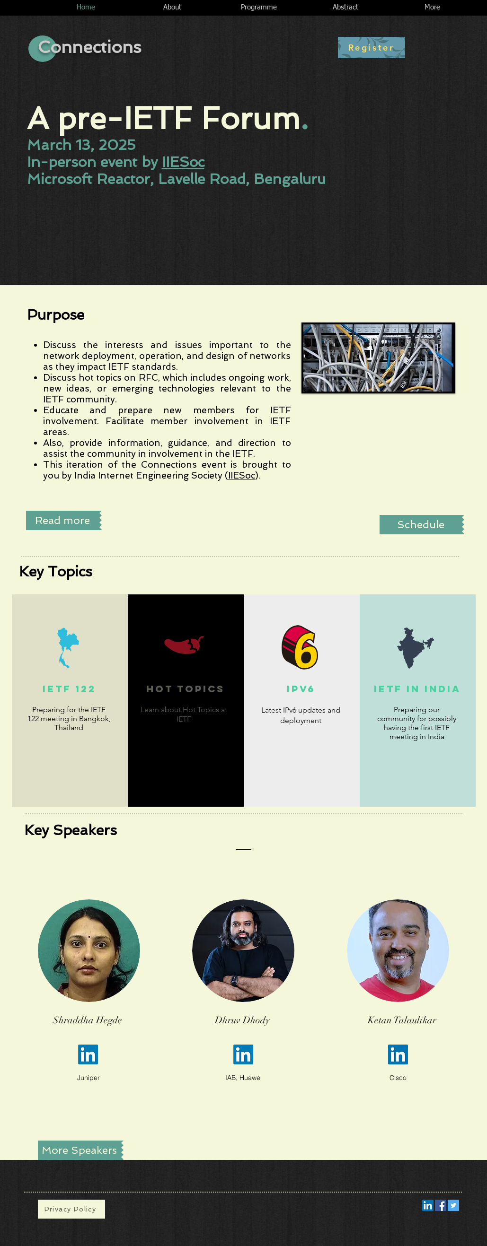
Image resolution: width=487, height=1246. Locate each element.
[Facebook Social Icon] (440, 1205)
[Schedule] (421, 524)
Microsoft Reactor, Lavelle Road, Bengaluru (176, 179)
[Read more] (62, 520)
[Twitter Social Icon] (453, 1205)
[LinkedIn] (88, 1054)
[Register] (371, 47)
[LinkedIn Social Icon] (428, 1205)
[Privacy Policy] (71, 1209)
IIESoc (183, 162)
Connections (90, 47)
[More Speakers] (79, 1150)
